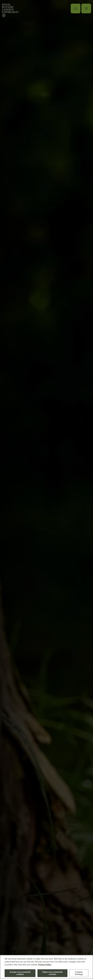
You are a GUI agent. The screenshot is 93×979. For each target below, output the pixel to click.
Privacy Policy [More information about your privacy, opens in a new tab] (44, 964)
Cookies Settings (79, 973)
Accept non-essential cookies (20, 973)
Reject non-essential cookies (52, 973)
